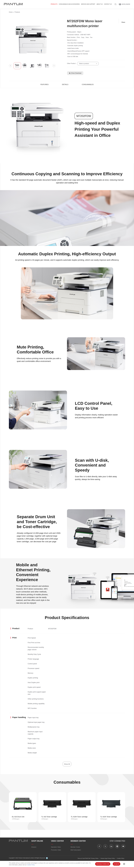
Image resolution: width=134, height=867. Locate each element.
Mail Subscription (76, 850)
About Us (99, 4)
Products (54, 4)
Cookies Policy (31, 864)
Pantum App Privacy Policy (108, 858)
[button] (10, 65)
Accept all (116, 864)
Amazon (33, 847)
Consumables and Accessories (69, 4)
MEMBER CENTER (78, 841)
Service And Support (88, 4)
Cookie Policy (120, 858)
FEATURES (44, 84)
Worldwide (126, 4)
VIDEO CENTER (57, 841)
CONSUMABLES (88, 84)
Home (11, 12)
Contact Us (108, 4)
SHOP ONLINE (37, 841)
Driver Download (75, 73)
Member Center (75, 847)
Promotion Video (56, 850)
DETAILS (65, 84)
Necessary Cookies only (102, 864)
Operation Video (56, 847)
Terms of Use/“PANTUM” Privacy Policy (88, 858)
